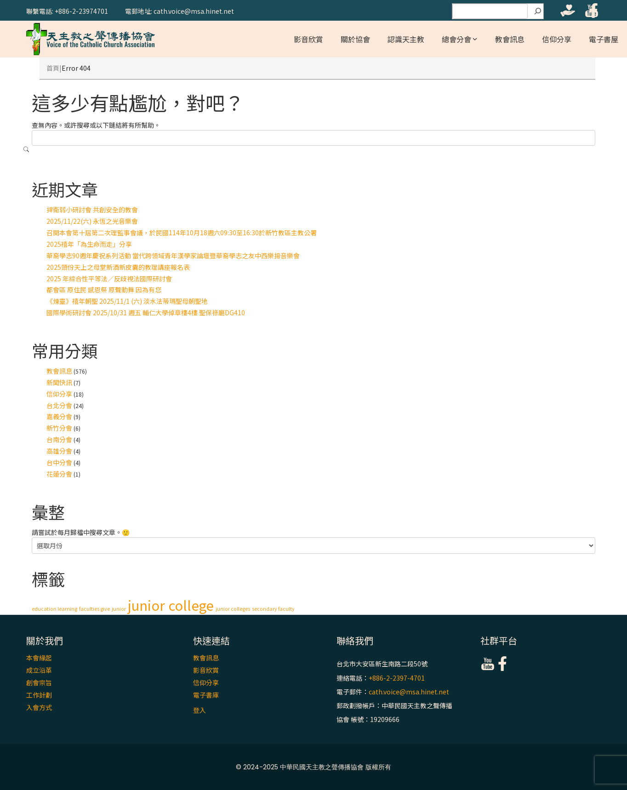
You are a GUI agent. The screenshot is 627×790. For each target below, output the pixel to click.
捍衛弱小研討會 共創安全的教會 (92, 209)
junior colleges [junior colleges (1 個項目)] (233, 608)
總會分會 (456, 39)
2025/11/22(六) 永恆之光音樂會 (92, 221)
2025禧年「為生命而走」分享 (89, 244)
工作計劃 (39, 694)
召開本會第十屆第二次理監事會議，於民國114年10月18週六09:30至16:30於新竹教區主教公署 (181, 232)
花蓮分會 (59, 473)
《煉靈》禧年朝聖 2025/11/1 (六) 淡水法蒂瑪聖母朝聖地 (127, 301)
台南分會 (59, 439)
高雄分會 (59, 450)
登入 (199, 710)
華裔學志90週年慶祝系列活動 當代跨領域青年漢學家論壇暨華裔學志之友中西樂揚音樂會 (173, 255)
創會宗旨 (39, 682)
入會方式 (39, 707)
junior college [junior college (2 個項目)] (171, 604)
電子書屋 (603, 39)
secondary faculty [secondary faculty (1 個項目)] (273, 608)
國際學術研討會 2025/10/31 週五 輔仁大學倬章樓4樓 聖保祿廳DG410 (145, 312)
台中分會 (59, 462)
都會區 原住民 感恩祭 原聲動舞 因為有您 (103, 289)
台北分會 (59, 405)
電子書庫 (206, 694)
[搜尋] (537, 11)
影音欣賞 (308, 39)
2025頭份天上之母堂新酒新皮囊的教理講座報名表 (118, 267)
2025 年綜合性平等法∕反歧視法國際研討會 (109, 278)
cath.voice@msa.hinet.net (409, 691)
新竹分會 (59, 427)
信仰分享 (556, 39)
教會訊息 (509, 39)
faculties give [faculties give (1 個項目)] (94, 608)
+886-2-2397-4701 (397, 677)
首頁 (52, 68)
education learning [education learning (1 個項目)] (54, 608)
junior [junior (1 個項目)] (119, 608)
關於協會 (355, 39)
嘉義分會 (59, 416)
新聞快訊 (59, 382)
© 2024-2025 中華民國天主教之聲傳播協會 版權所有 (313, 767)
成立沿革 (39, 670)
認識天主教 (406, 39)
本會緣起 (39, 657)
